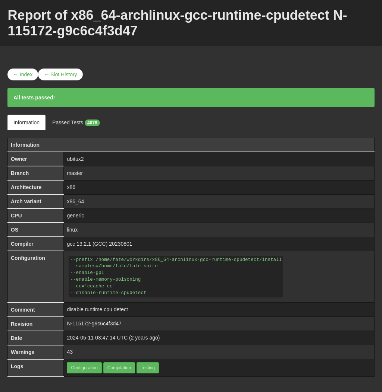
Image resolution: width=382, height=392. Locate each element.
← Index (22, 74)
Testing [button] (148, 367)
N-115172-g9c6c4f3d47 (94, 323)
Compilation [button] (119, 367)
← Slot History (60, 74)
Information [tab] (26, 122)
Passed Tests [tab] (76, 122)
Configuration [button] (84, 367)
